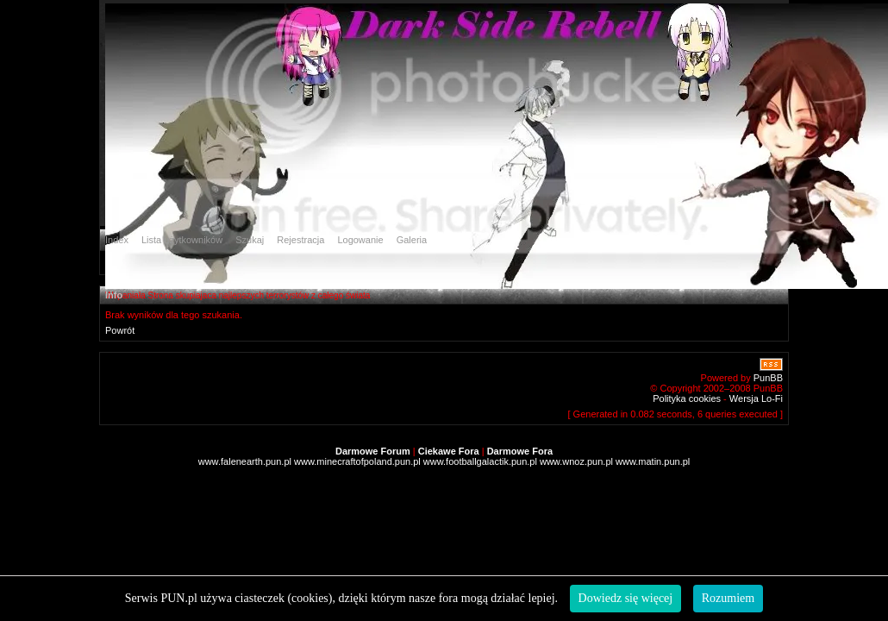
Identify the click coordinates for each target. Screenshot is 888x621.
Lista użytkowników (181, 240)
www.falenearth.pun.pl (244, 461)
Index (116, 240)
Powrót (119, 330)
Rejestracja (300, 240)
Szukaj (249, 240)
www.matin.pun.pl (653, 461)
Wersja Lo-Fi (756, 398)
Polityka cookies (687, 398)
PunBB (768, 378)
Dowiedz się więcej (625, 598)
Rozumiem (728, 598)
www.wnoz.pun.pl (576, 461)
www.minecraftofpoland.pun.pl (357, 461)
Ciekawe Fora (448, 451)
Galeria (412, 240)
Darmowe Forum (372, 451)
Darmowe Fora (520, 451)
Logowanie (360, 240)
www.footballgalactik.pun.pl (480, 461)
